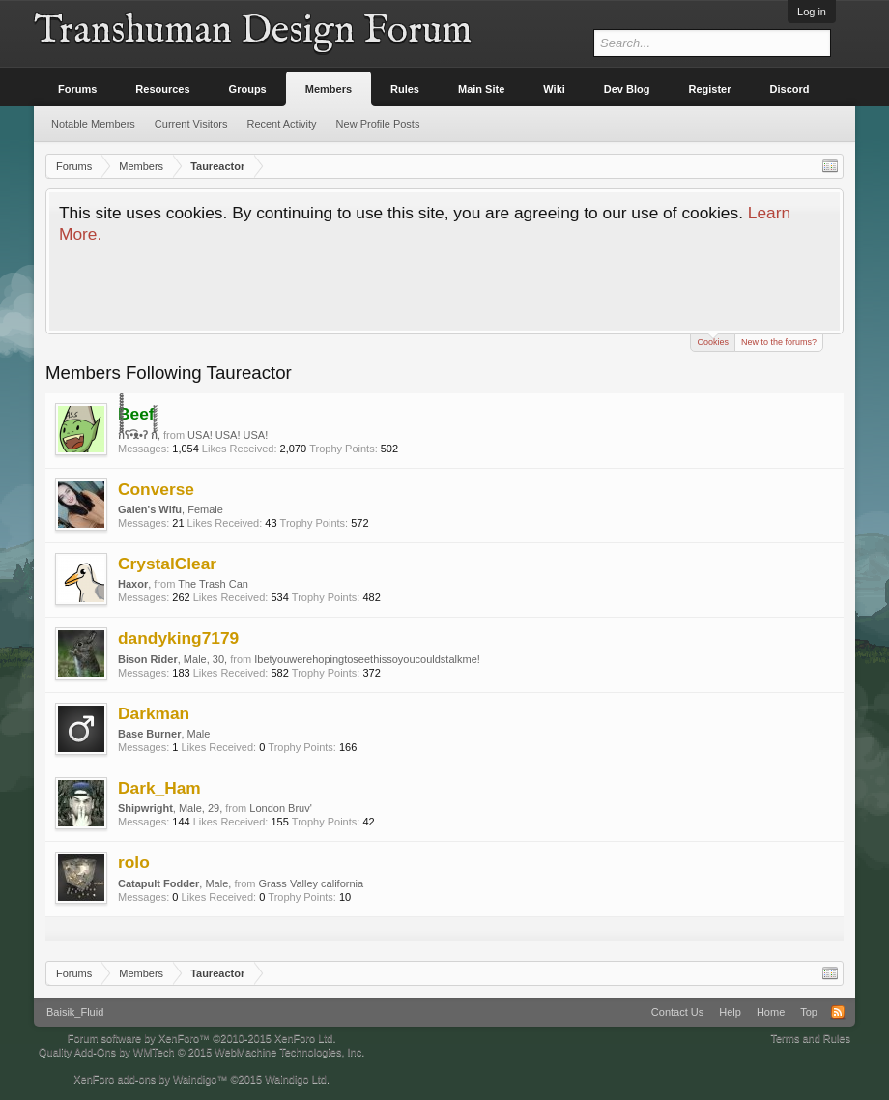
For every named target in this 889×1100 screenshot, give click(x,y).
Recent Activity (281, 124)
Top (808, 1012)
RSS (838, 1012)
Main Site (481, 89)
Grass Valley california (310, 883)
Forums (77, 89)
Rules (404, 89)
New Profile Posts (378, 124)
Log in (811, 11)
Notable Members (93, 124)
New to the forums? (779, 342)
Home (771, 1012)
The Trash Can (213, 584)
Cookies (713, 340)
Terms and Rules (810, 1038)
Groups (248, 89)
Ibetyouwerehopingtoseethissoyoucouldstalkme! (367, 659)
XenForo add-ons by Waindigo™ (150, 1079)
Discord (790, 89)
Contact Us (677, 1012)
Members (328, 89)
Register (710, 89)
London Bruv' (280, 808)
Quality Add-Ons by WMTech (201, 1051)
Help (730, 1012)
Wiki (554, 89)
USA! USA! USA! (227, 435)
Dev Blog (627, 89)
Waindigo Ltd (296, 1079)
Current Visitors (191, 124)
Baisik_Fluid (74, 1012)
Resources (162, 89)
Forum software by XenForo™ (202, 1038)
